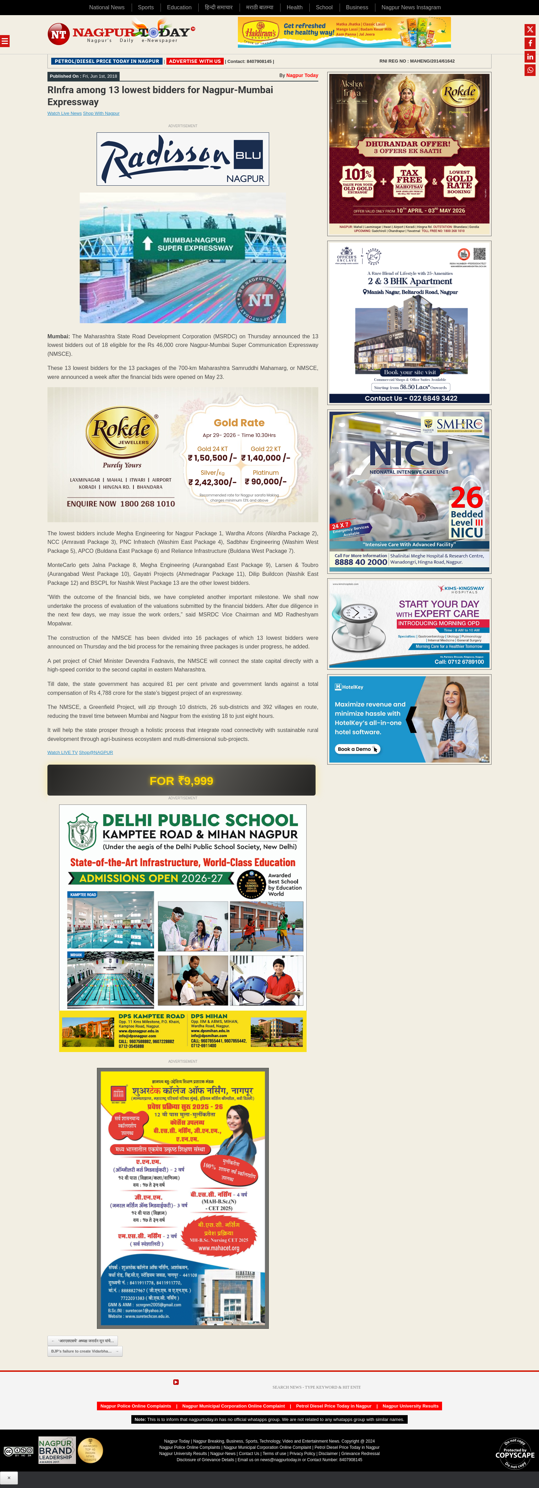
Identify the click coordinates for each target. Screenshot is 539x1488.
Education (179, 7)
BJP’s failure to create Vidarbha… (85, 1351)
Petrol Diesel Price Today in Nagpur (333, 1406)
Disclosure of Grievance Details (205, 1459)
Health (294, 7)
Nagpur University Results (411, 1406)
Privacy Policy (302, 1453)
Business (357, 7)
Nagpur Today (302, 75)
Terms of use (274, 1453)
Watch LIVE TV (62, 752)
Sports (146, 7)
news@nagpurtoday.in (280, 1459)
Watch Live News (64, 113)
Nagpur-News (222, 1453)
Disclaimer (329, 1453)
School (324, 7)
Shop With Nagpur (101, 113)
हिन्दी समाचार (219, 7)
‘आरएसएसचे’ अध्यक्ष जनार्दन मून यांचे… (82, 1341)
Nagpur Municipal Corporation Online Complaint (234, 1406)
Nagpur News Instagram (411, 7)
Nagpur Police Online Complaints (135, 1406)
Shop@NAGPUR (96, 752)
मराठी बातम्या (259, 7)
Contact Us (249, 1453)
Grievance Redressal (360, 1453)
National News (106, 7)
